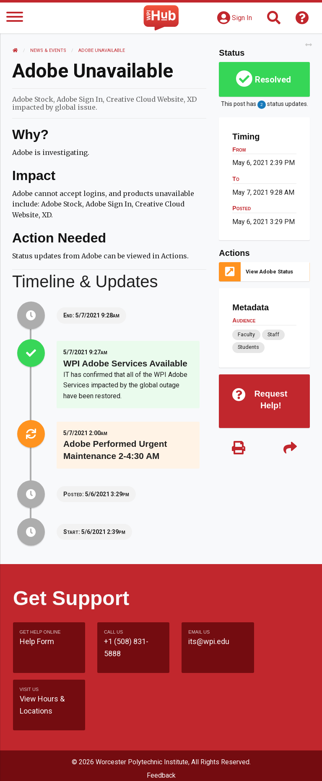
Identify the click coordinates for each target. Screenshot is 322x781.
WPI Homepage (161, 750)
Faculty (246, 334)
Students (248, 347)
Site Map (161, 734)
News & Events (49, 50)
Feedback (161, 718)
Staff (273, 334)
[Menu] (14, 18)
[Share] (289, 449)
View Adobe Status (269, 271)
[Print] (238, 449)
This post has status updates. (264, 105)
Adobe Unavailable (102, 50)
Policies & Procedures (161, 766)
